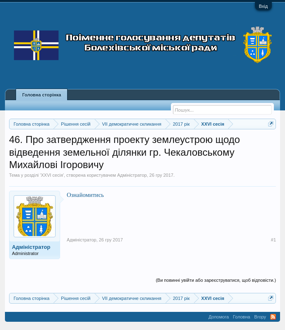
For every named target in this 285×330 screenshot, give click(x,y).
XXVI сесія (52, 175)
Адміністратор (132, 175)
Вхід (263, 6)
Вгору (260, 316)
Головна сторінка (41, 94)
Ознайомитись (85, 195)
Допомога (218, 316)
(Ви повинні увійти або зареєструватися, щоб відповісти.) (216, 280)
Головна (241, 316)
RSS (273, 317)
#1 (273, 239)
